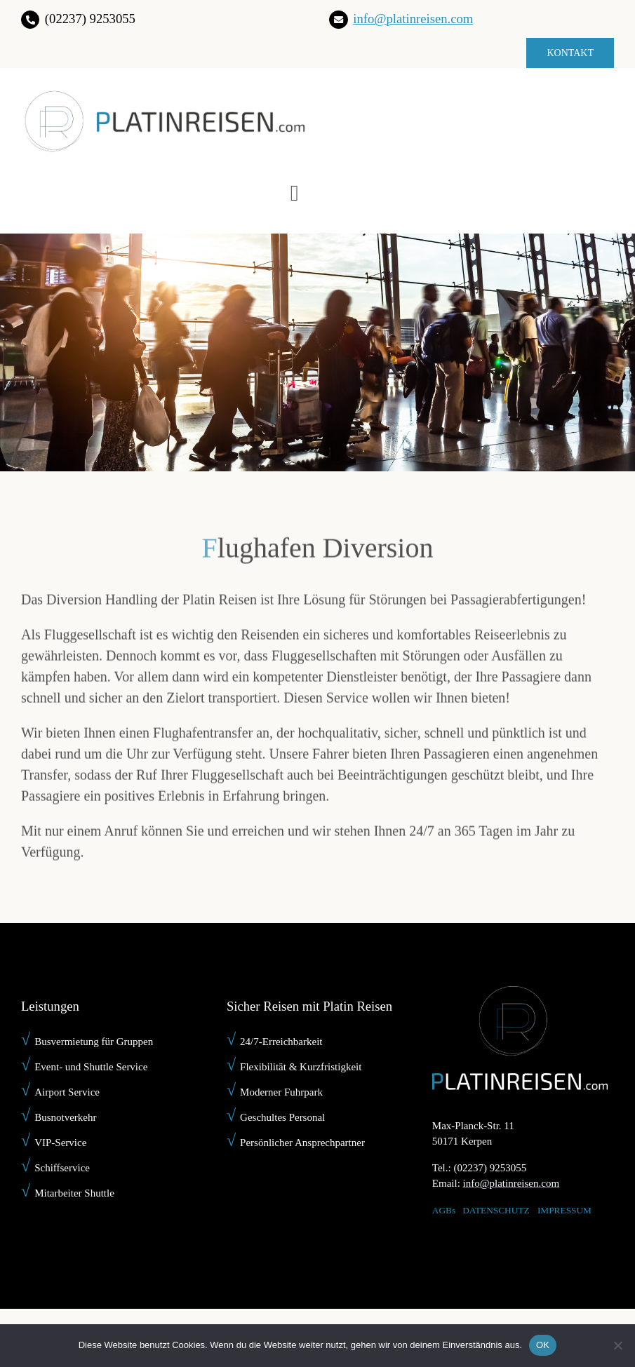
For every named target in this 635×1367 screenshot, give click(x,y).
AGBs (443, 1210)
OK (542, 1345)
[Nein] (617, 1345)
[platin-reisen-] (163, 96)
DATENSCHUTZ (496, 1210)
